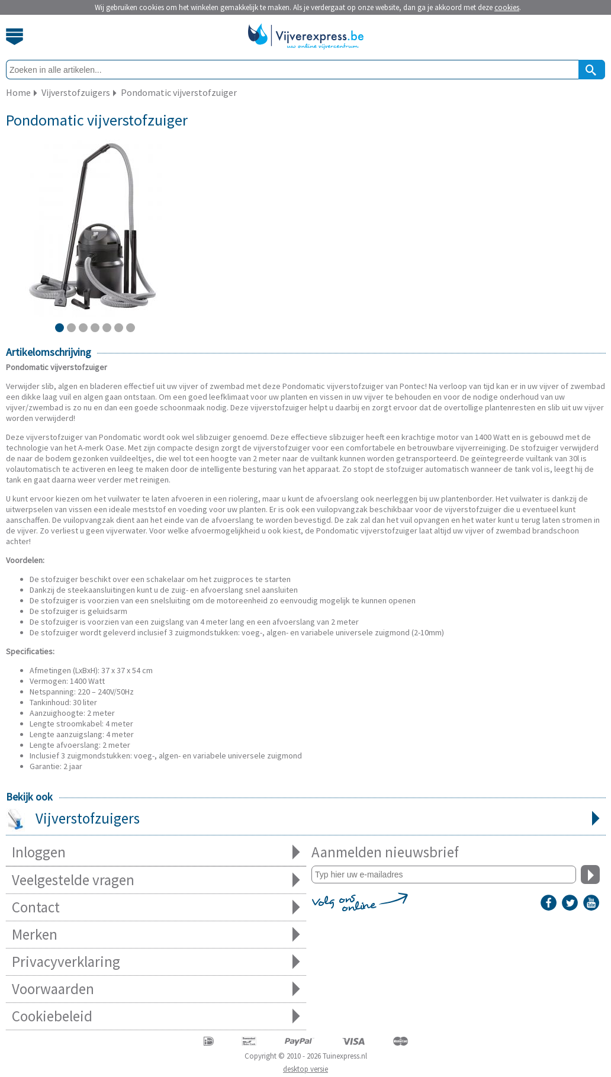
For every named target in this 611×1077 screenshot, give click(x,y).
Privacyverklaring (156, 962)
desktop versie (305, 1069)
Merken (156, 934)
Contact (156, 907)
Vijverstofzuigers (306, 819)
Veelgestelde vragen (156, 880)
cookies (506, 7)
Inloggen (156, 852)
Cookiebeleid (156, 1016)
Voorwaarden (156, 989)
